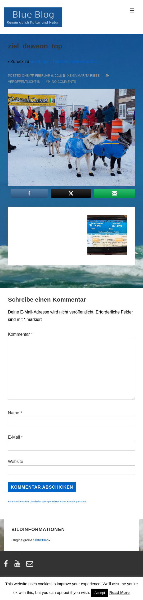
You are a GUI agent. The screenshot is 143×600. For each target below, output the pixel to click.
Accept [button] (100, 593)
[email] (30, 565)
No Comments (64, 82)
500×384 (40, 540)
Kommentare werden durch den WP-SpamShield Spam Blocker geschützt (47, 501)
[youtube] (18, 565)
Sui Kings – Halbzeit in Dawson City (63, 61)
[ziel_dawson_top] (48, 76)
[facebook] (7, 565)
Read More (119, 592)
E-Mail (14, 437)
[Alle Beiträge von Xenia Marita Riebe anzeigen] (82, 76)
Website (15, 461)
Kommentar (20, 334)
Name (13, 413)
